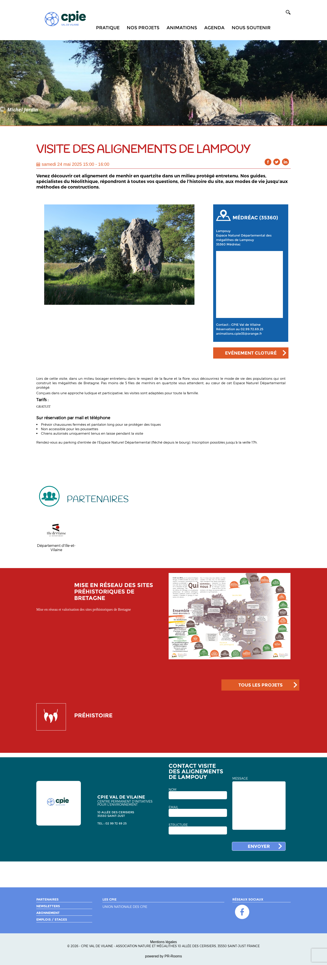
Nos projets (143, 27)
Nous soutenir (251, 27)
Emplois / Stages (51, 919)
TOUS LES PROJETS (260, 685)
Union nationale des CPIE (124, 907)
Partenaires (47, 899)
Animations (182, 27)
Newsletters (48, 906)
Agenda (214, 27)
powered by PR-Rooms (163, 956)
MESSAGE (240, 778)
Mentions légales (163, 942)
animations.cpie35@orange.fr (239, 334)
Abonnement (48, 912)
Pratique (108, 27)
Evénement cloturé (251, 353)
